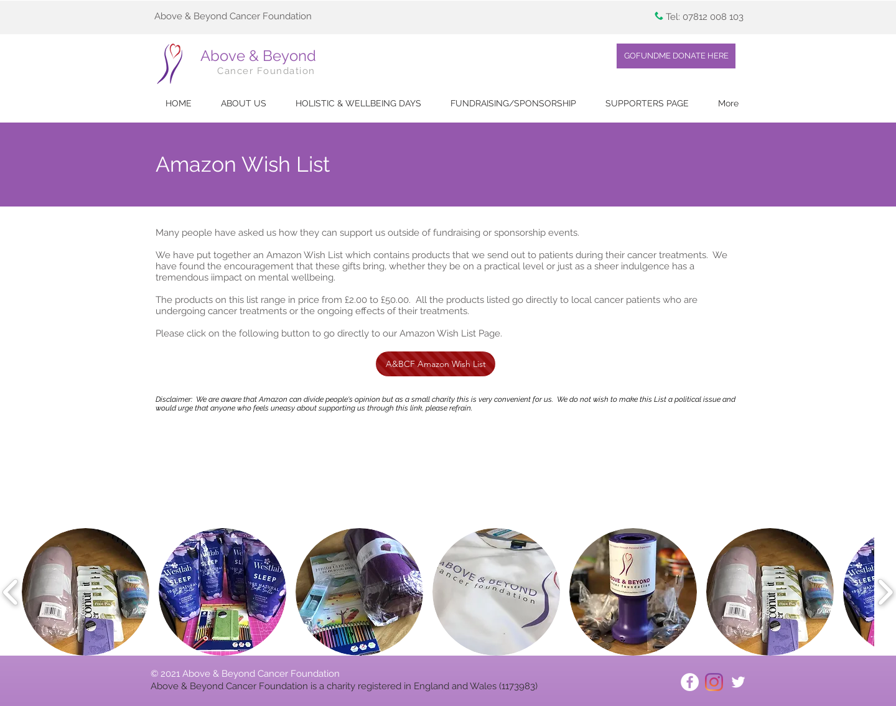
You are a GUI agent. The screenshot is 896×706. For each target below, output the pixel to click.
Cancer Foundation (266, 71)
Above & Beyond (258, 56)
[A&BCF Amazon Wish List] (435, 363)
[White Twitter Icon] (738, 682)
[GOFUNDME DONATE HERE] (676, 56)
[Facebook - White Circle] (690, 682)
